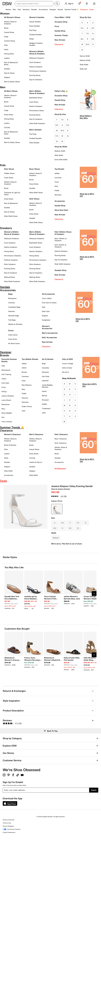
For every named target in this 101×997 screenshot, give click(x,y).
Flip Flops (32, 30)
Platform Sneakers (11, 260)
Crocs (57, 182)
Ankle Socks (13, 335)
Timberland (46, 408)
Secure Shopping (8, 826)
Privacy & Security (8, 820)
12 (82, 50)
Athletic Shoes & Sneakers (10, 22)
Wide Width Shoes (11, 216)
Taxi (3, 417)
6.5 (93, 28)
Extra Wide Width (61, 159)
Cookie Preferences (9, 832)
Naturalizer (5, 404)
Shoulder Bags (13, 315)
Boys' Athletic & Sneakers (61, 239)
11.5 (56, 136)
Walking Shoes (9, 277)
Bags (10, 294)
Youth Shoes (8, 177)
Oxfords (7, 127)
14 (57, 141)
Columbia (45, 368)
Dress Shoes (8, 114)
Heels (6, 49)
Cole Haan (5, 383)
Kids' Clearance (61, 434)
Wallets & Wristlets (15, 324)
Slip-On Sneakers (35, 79)
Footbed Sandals (35, 34)
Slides (31, 39)
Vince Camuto (6, 421)
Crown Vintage (67, 363)
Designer (52, 9)
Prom (57, 26)
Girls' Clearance (60, 443)
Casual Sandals (35, 21)
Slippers (7, 77)
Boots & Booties (10, 445)
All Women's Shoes (12, 17)
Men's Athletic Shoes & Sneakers (37, 92)
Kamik (44, 391)
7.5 (87, 33)
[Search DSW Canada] (34, 4)
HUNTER (45, 380)
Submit (93, 790)
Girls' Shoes (34, 198)
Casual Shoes (9, 32)
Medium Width (85, 60)
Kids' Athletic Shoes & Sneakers (63, 233)
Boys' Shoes (34, 169)
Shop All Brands (69, 378)
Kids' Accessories (49, 337)
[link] (13, 601)
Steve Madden (6, 413)
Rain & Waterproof (11, 203)
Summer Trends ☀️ (72, 9)
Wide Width (84, 64)
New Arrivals (60, 40)
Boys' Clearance (61, 439)
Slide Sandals (34, 142)
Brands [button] (60, 9)
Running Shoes (34, 75)
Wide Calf (83, 69)
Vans (23, 411)
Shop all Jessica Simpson (60, 489)
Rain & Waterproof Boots (11, 63)
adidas (57, 173)
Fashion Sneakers (35, 67)
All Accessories (48, 294)
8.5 (82, 39)
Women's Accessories (47, 327)
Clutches (11, 302)
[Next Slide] (94, 593)
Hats (43, 307)
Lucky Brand (6, 400)
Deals (91, 9)
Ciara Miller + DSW (62, 17)
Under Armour (27, 406)
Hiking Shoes (9, 54)
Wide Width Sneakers (37, 123)
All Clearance (60, 468)
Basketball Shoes (35, 97)
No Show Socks (14, 343)
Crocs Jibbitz (47, 298)
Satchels (11, 311)
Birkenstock (5, 370)
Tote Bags (12, 320)
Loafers (6, 58)
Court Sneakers (35, 62)
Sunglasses (46, 320)
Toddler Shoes (9, 173)
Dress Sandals (34, 26)
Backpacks (12, 298)
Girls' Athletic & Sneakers (60, 246)
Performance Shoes (36, 110)
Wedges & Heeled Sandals (35, 44)
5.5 (82, 28)
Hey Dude (45, 376)
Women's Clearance (12, 434)
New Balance (27, 385)
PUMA (57, 190)
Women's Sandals (36, 17)
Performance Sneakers (37, 71)
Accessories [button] (43, 9)
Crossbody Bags (14, 307)
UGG (44, 413)
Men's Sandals (35, 129)
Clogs (6, 36)
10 (82, 44)
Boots (6, 28)
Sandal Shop (60, 30)
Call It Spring (6, 374)
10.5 (87, 44)
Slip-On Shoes (9, 73)
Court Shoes (33, 102)
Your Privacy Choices (11, 829)
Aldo (3, 366)
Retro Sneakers (9, 264)
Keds (23, 380)
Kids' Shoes (9, 169)
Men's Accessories (50, 333)
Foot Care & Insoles (49, 302)
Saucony (25, 398)
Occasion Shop (61, 21)
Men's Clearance (36, 434)
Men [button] (14, 9)
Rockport (45, 400)
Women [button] (8, 9)
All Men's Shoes (10, 91)
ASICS (24, 368)
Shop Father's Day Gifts (86, 116)
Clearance (59, 44)
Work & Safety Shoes (12, 81)
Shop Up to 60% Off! (87, 194)
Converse (58, 177)
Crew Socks (12, 339)
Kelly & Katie (67, 368)
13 (67, 136)
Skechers (58, 195)
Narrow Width (85, 56)
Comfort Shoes (9, 41)
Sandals (34, 9)
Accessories (60, 201)
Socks (11, 330)
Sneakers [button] (26, 9)
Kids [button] (19, 9)
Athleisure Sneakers (36, 58)
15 (62, 141)
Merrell (44, 395)
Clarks (3, 378)
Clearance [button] (84, 9)
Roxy (3, 408)
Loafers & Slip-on (35, 462)
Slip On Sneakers (61, 260)
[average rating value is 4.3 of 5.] (57, 496)
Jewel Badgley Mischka (47, 386)
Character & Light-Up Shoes (12, 193)
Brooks (24, 372)
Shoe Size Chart (61, 210)
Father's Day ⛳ (61, 91)
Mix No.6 (65, 372)
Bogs (44, 363)
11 (93, 44)
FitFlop (4, 391)
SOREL (44, 404)
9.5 (93, 39)
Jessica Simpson (7, 396)
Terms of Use (7, 823)
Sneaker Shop (60, 270)
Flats (6, 45)
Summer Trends (61, 35)
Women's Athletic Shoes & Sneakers (37, 52)
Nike (56, 186)
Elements (45, 372)
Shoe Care (46, 311)
